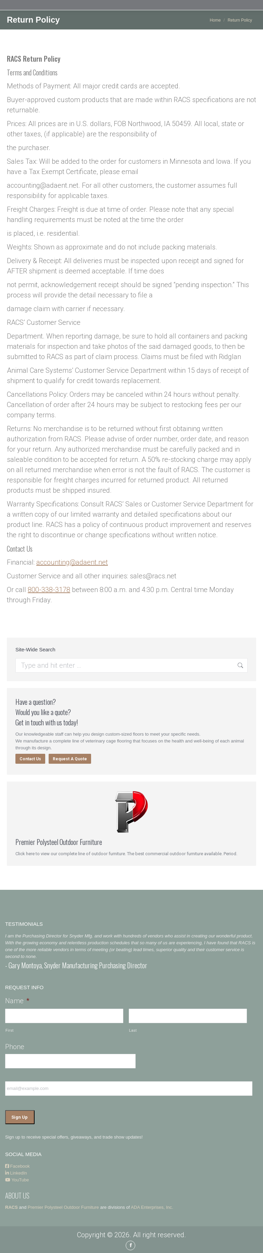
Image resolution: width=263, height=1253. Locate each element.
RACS (11, 1206)
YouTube (17, 1179)
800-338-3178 (49, 590)
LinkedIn (16, 1172)
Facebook (17, 1165)
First (9, 1030)
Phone (14, 1047)
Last (133, 1030)
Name (17, 1001)
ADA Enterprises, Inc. (152, 1206)
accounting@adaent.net (72, 562)
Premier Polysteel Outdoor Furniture (63, 1206)
